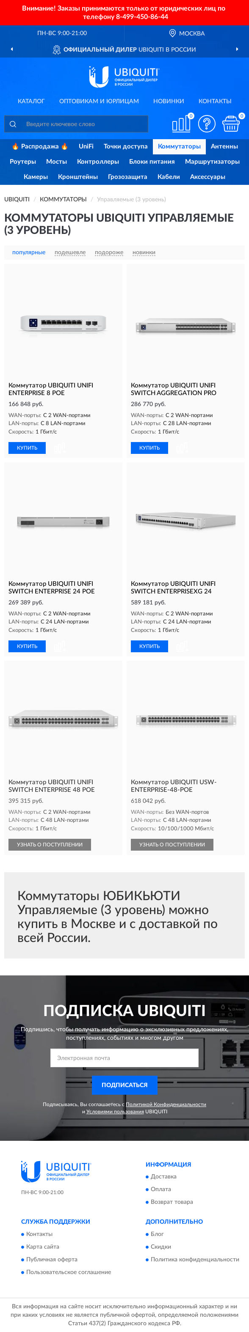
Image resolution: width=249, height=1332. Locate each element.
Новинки (168, 101)
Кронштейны (78, 177)
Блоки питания (152, 162)
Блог (157, 1234)
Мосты (56, 162)
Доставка (164, 1177)
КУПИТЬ (27, 447)
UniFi (86, 146)
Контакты (215, 101)
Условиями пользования (115, 1111)
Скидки (161, 1247)
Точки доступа (126, 146)
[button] (206, 123)
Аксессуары (207, 177)
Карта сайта (42, 1247)
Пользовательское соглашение (68, 1272)
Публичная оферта (51, 1260)
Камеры (36, 177)
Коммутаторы (179, 146)
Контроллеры (98, 162)
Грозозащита (127, 177)
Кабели (169, 177)
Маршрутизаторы (212, 162)
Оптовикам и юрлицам (99, 101)
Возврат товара (172, 1203)
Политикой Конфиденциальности (166, 1104)
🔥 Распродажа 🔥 (40, 146)
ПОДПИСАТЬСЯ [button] (125, 1085)
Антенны (224, 146)
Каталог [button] (31, 101)
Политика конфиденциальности (195, 1260)
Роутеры (23, 162)
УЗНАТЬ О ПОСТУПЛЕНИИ (50, 844)
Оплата (161, 1190)
